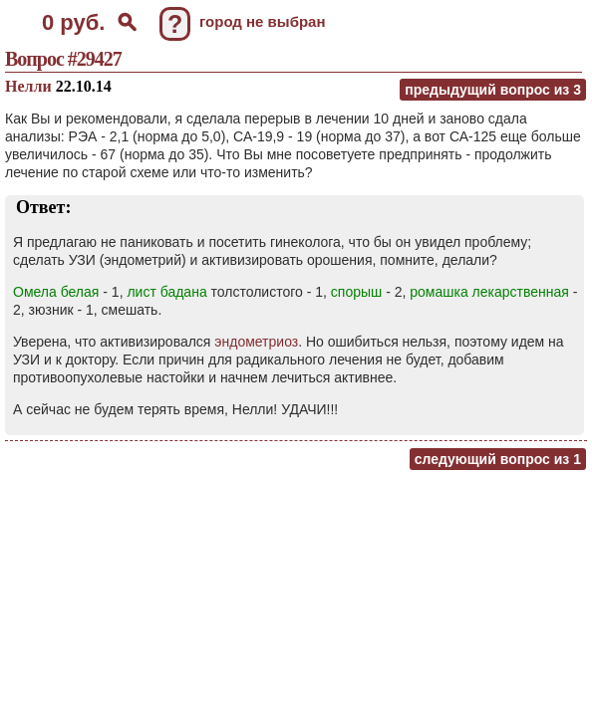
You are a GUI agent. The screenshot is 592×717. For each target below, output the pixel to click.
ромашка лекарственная (489, 292)
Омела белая (56, 292)
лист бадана (166, 292)
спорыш (356, 292)
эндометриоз (256, 342)
